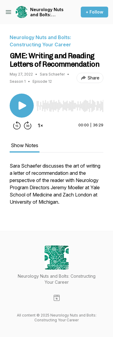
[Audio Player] (69, 104)
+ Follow (94, 11)
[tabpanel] (56, 187)
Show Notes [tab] (24, 145)
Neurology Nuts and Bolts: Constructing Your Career (47, 12)
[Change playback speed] (40, 125)
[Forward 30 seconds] (28, 125)
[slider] (69, 106)
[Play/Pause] (22, 106)
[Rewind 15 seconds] (17, 125)
